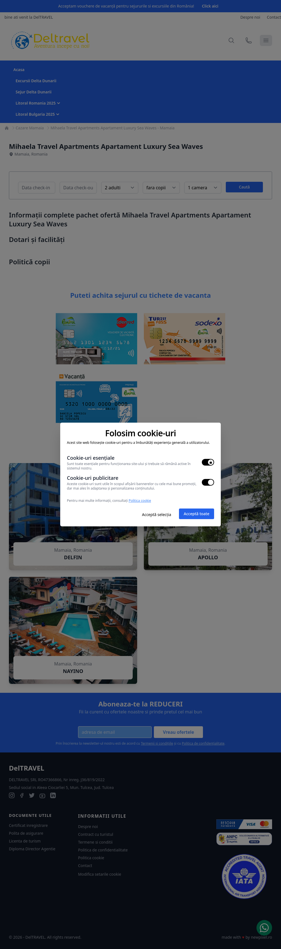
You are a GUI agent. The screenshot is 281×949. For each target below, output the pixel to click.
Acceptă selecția (156, 514)
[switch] (208, 462)
